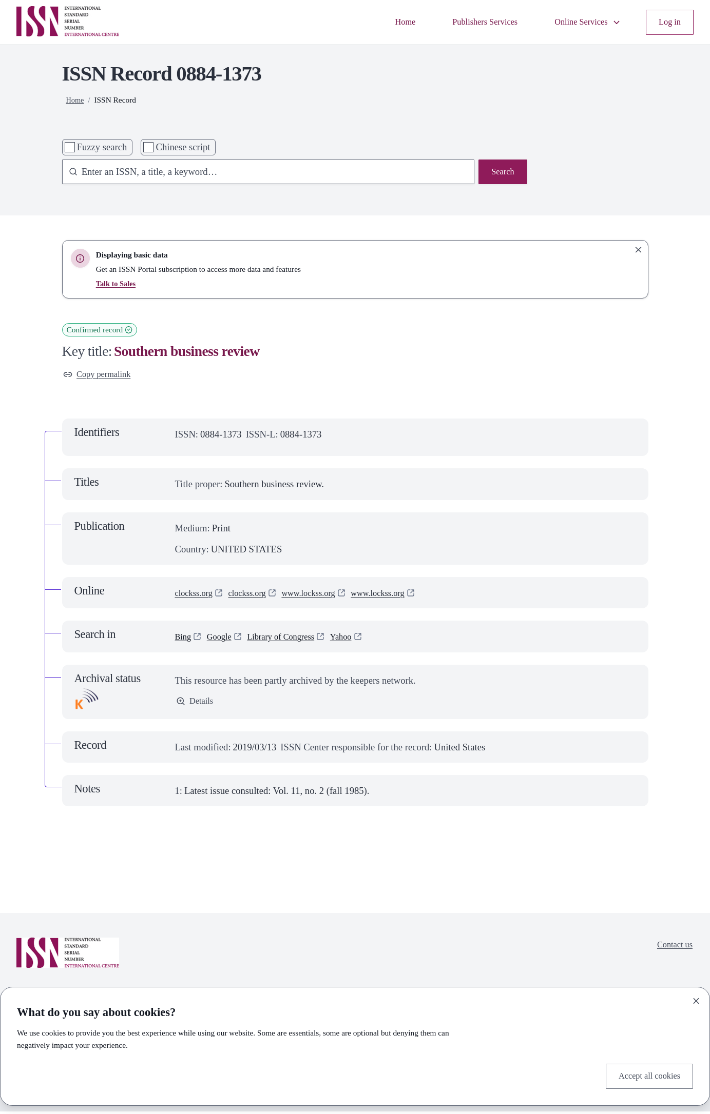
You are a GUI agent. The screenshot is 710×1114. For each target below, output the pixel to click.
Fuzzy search (102, 147)
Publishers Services (469, 22)
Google (223, 638)
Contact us (672, 948)
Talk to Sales (117, 283)
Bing (184, 638)
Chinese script (183, 147)
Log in (668, 22)
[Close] (696, 998)
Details (196, 705)
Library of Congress (291, 638)
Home (383, 22)
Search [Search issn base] (501, 173)
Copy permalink (101, 375)
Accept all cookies (645, 1075)
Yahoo (358, 638)
